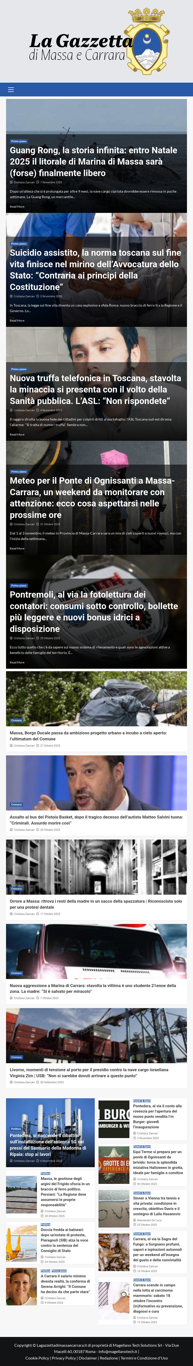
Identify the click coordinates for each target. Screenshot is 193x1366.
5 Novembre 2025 (51, 296)
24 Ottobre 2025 (55, 1262)
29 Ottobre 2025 (50, 638)
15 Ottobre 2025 (147, 1322)
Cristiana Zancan (24, 182)
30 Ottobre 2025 (147, 1184)
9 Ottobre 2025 (54, 1302)
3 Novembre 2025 (148, 1138)
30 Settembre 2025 (52, 1082)
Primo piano (18, 141)
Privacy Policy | (65, 1357)
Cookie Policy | (38, 1357)
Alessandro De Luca (149, 1220)
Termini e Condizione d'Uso (144, 1357)
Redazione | (110, 1357)
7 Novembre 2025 (51, 182)
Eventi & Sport (142, 1101)
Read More (17, 206)
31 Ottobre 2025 (50, 524)
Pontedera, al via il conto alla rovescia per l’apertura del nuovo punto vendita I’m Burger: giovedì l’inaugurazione (157, 1116)
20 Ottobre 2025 (50, 830)
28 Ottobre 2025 (55, 1216)
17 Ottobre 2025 (50, 914)
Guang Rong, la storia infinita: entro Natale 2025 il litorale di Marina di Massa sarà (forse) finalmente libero (93, 161)
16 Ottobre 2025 (147, 1271)
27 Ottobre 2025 (50, 745)
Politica (16, 1129)
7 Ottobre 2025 (49, 998)
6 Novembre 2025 (51, 1161)
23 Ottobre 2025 (147, 1224)
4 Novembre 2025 (51, 410)
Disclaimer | (89, 1357)
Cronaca (16, 720)
